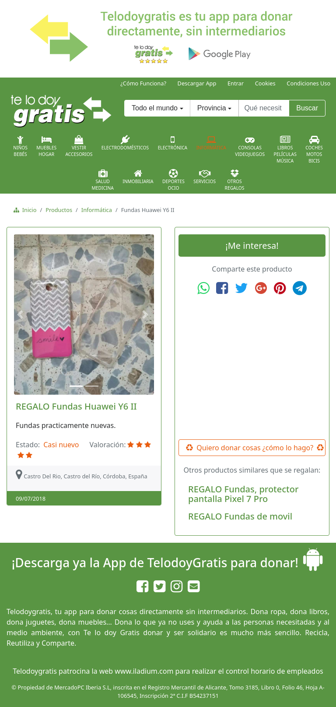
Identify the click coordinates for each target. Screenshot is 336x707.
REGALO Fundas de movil (240, 516)
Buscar (307, 108)
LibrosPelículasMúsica (285, 149)
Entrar (236, 83)
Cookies (265, 83)
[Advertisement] (252, 367)
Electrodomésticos (125, 142)
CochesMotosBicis (314, 149)
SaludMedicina (103, 180)
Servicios (204, 176)
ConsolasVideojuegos (250, 146)
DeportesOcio (173, 180)
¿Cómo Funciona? (143, 83)
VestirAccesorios (79, 146)
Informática (211, 142)
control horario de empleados (274, 671)
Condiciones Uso (308, 83)
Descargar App (197, 83)
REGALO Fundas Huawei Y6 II (76, 406)
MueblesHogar (46, 146)
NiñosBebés (20, 146)
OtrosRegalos (235, 180)
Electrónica (173, 142)
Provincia (211, 108)
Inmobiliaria (137, 176)
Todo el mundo (155, 108)
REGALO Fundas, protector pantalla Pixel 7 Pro (243, 494)
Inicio (27, 210)
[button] (21, 315)
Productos (59, 210)
